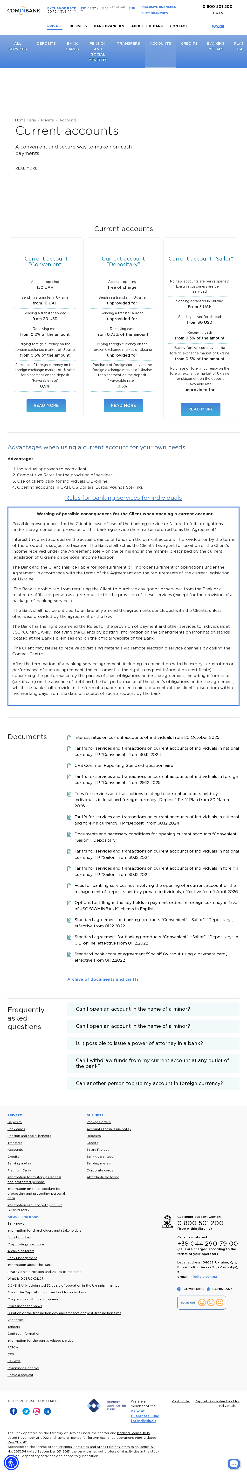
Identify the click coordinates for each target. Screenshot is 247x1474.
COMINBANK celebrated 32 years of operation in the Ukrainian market (63, 1285)
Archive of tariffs (20, 1251)
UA (216, 13)
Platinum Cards (19, 1170)
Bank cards (16, 1129)
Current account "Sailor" (201, 259)
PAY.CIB (218, 26)
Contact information (23, 1334)
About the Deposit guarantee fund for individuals (46, 1292)
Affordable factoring (103, 1177)
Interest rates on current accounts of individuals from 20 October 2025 (147, 738)
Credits (189, 43)
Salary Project (98, 1150)
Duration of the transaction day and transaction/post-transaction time (64, 1313)
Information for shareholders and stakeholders (44, 1230)
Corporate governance (25, 1244)
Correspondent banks (24, 1306)
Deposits (46, 43)
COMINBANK (191, 1289)
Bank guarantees (100, 1157)
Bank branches (109, 26)
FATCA (12, 1347)
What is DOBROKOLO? (25, 1278)
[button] (11, 1462)
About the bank (147, 26)
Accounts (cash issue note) (109, 1129)
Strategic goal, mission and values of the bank (44, 1272)
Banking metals (19, 1163)
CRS (10, 1354)
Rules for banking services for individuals (123, 498)
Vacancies (15, 1320)
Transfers (128, 43)
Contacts (180, 26)
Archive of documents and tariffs (103, 979)
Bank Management (22, 1258)
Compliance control (23, 1368)
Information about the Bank (29, 1265)
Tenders (13, 1327)
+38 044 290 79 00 (207, 1244)
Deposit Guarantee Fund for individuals (145, 1416)
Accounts (160, 43)
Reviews (14, 1361)
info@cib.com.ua (203, 1277)
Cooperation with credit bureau (32, 1299)
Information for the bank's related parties (40, 1341)
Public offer (181, 1401)
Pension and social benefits (29, 1136)
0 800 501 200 (217, 7)
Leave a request (20, 1375)
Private (54, 26)
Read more (26, 168)
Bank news (15, 1223)
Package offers (99, 1122)
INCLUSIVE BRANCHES (158, 7)
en (221, 13)
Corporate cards (100, 1170)
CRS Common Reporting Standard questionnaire (124, 766)
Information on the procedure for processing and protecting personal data (36, 1194)
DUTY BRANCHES (154, 13)
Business (78, 26)
